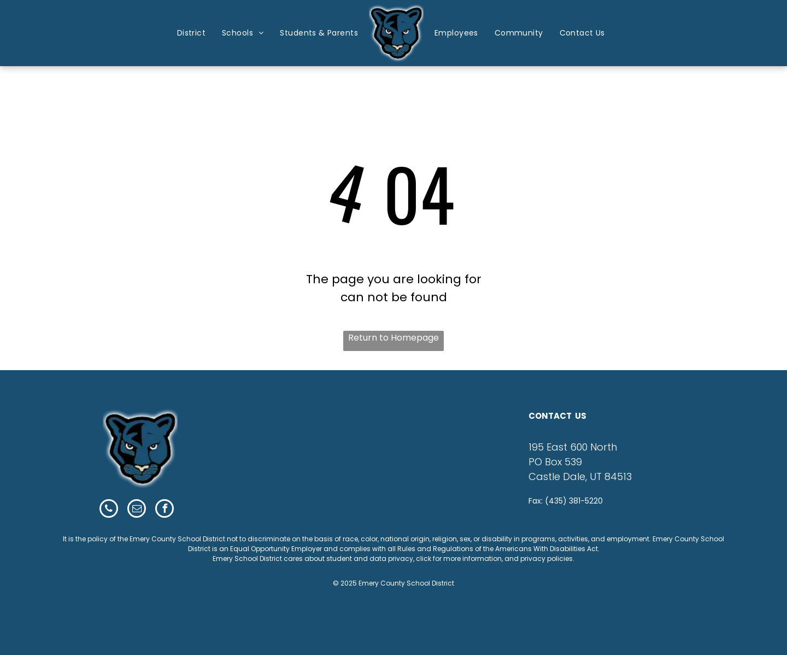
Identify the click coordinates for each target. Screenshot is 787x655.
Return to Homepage (393, 337)
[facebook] (164, 510)
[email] (136, 510)
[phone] (108, 510)
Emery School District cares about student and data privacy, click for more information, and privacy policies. (393, 558)
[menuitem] (191, 33)
